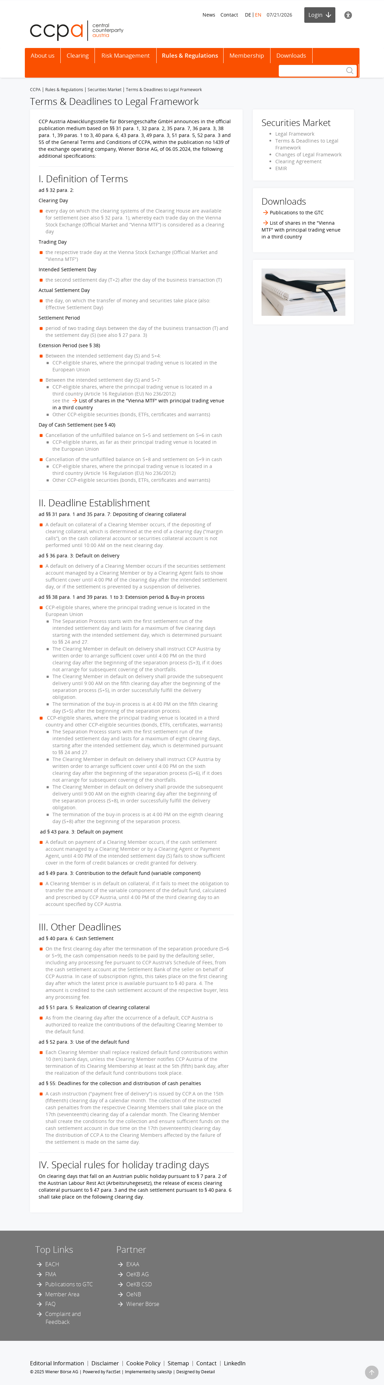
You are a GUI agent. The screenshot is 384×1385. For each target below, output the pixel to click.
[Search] (318, 71)
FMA (50, 1274)
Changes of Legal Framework (308, 154)
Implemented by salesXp (148, 1372)
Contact (229, 14)
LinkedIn (235, 1363)
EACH (52, 1264)
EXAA (132, 1264)
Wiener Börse (142, 1304)
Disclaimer (105, 1363)
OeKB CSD (139, 1284)
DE (248, 14)
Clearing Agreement (298, 161)
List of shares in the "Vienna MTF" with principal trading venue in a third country (301, 230)
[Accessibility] (348, 15)
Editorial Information (57, 1363)
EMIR (281, 168)
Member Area (62, 1294)
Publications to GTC (69, 1284)
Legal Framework (294, 133)
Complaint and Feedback (63, 1318)
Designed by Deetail (195, 1372)
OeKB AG (137, 1274)
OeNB (133, 1294)
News (209, 14)
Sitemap (178, 1363)
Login (319, 15)
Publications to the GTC (297, 212)
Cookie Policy (143, 1363)
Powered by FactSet (101, 1372)
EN (258, 14)
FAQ (50, 1304)
